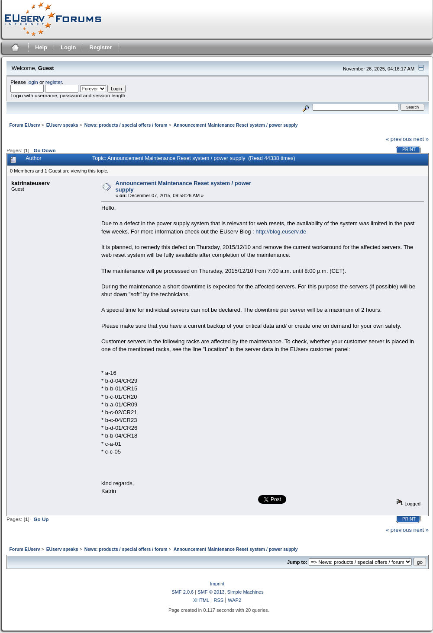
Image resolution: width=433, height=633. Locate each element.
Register (101, 47)
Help (41, 47)
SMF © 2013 (210, 592)
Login (68, 47)
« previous (399, 139)
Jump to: (297, 562)
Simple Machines (245, 592)
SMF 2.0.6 (182, 592)
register (53, 82)
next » (421, 139)
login (32, 82)
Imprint (217, 583)
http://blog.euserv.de (280, 231)
